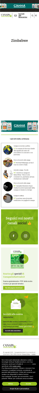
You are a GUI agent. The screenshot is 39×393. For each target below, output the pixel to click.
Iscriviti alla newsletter (13, 331)
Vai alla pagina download (13, 288)
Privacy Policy (26, 354)
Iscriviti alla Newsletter (23, 15)
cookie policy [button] (16, 366)
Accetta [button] (28, 384)
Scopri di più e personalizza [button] (19, 389)
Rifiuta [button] (10, 384)
